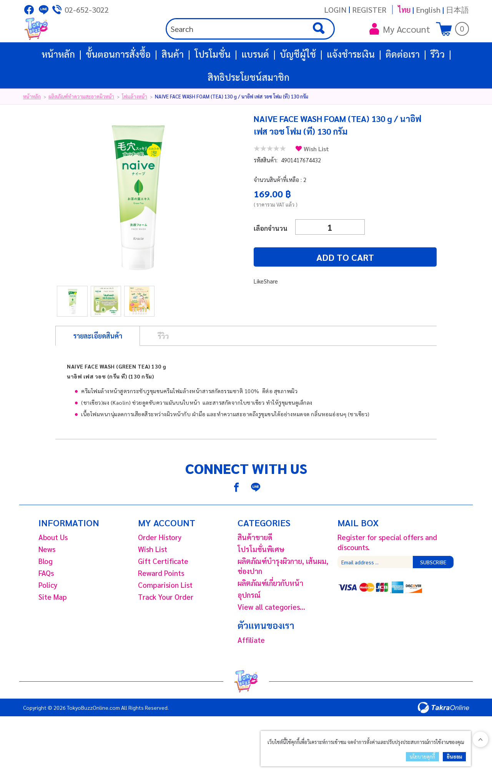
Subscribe (433, 589)
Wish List (316, 175)
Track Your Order (165, 623)
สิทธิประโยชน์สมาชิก (248, 104)
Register (369, 10)
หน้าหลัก (58, 81)
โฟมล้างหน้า (134, 123)
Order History (159, 564)
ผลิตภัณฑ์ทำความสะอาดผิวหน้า (81, 123)
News (46, 575)
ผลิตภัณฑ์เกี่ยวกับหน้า (270, 609)
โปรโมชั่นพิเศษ (261, 575)
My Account (399, 42)
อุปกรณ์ (249, 621)
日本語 (457, 9)
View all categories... (271, 633)
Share (271, 308)
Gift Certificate (163, 587)
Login (335, 10)
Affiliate (251, 666)
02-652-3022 (87, 10)
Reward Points (161, 599)
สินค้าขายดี (255, 564)
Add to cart (300, 284)
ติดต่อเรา (403, 81)
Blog (45, 587)
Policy (47, 611)
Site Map (52, 623)
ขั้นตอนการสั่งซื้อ (118, 81)
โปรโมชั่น (212, 81)
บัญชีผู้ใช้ (298, 81)
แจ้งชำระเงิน (351, 81)
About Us (53, 564)
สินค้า (172, 81)
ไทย (404, 9)
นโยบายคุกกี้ (422, 756)
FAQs (46, 599)
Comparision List (165, 611)
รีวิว (437, 81)
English (428, 9)
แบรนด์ (255, 81)
